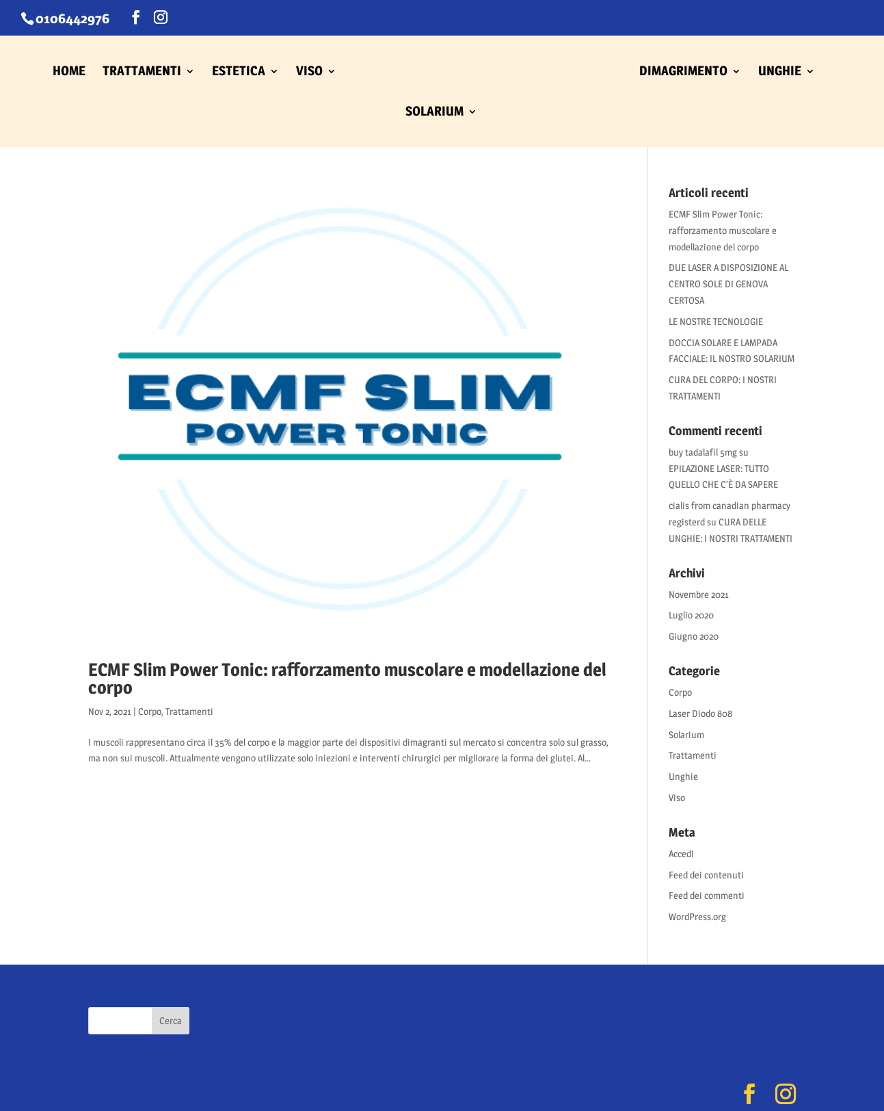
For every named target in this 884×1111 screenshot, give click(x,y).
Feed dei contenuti (706, 874)
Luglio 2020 (691, 614)
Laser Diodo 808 (700, 713)
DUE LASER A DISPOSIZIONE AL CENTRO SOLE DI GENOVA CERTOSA (728, 283)
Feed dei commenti (707, 895)
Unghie (683, 776)
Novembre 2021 (699, 594)
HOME (69, 72)
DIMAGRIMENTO (683, 72)
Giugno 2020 (694, 636)
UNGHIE (779, 72)
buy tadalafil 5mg (703, 452)
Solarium (686, 734)
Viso (677, 797)
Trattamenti (189, 711)
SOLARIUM (434, 113)
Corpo (149, 711)
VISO (309, 72)
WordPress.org (697, 916)
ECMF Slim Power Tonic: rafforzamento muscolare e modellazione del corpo (347, 678)
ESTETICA (238, 72)
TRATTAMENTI (142, 72)
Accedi (681, 853)
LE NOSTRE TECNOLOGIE (716, 321)
